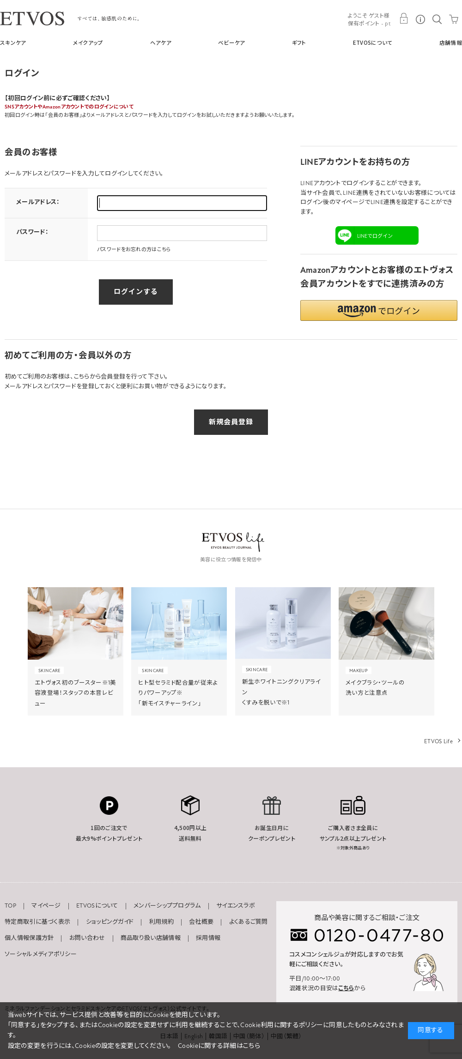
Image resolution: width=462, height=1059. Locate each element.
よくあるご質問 (248, 922)
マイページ (46, 905)
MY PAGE (403, 18)
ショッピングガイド (110, 922)
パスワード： (32, 232)
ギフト (299, 42)
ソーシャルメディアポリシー (41, 954)
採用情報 (208, 938)
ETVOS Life (438, 741)
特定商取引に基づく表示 (37, 922)
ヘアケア (160, 42)
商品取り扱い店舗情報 (151, 938)
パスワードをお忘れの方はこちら (134, 250)
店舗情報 (450, 42)
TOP (10, 905)
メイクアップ (88, 42)
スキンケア (13, 42)
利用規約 (161, 922)
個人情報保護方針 (29, 938)
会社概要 (201, 922)
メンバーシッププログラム (167, 905)
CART (453, 18)
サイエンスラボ (235, 905)
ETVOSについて (373, 42)
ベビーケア (231, 42)
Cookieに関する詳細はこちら (219, 1046)
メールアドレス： (38, 202)
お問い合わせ (87, 938)
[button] (378, 310)
